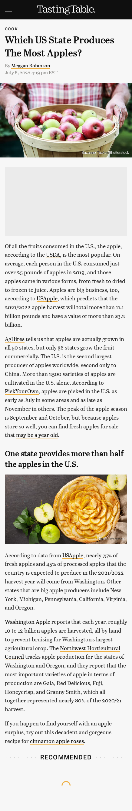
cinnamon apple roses (57, 741)
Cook (11, 29)
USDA (53, 254)
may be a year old (37, 434)
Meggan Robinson (30, 65)
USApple (47, 298)
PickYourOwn (22, 391)
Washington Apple (27, 621)
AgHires (15, 339)
